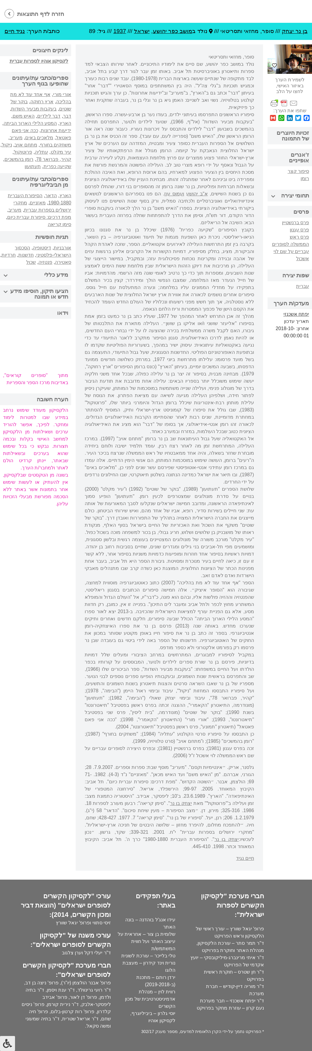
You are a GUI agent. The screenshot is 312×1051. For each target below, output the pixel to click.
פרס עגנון (299, 229)
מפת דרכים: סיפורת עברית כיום (39, 217)
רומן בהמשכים (19, 159)
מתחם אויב (25, 144)
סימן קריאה (59, 224)
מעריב (16, 137)
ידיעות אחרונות (56, 130)
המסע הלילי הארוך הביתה (30, 123)
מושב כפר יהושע (172, 31)
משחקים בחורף (55, 144)
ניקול (7, 144)
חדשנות (26, 254)
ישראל (142, 31)
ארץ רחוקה (41, 101)
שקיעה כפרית (57, 166)
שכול (31, 262)
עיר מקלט (61, 152)
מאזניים (38, 202)
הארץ (65, 123)
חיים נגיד (245, 858)
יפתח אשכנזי (296, 314)
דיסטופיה (42, 247)
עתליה (41, 152)
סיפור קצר (298, 171)
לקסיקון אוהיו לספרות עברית (39, 61)
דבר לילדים (48, 116)
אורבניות (62, 247)
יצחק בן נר (181, 803)
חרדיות (9, 254)
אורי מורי (62, 94)
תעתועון (33, 166)
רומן (305, 178)
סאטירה (63, 262)
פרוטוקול (23, 152)
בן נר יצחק (294, 31)
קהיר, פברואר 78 (53, 159)
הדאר (51, 195)
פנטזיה (45, 262)
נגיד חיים (15, 31)
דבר (67, 116)
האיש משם (24, 116)
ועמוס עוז (174, 193)
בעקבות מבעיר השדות (33, 108)
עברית (302, 286)
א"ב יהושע (197, 193)
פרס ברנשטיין (295, 222)
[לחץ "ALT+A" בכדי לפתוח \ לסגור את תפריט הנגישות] (7, 1043)
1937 (119, 31)
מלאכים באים (39, 137)
